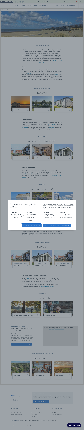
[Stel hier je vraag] (74, 425)
